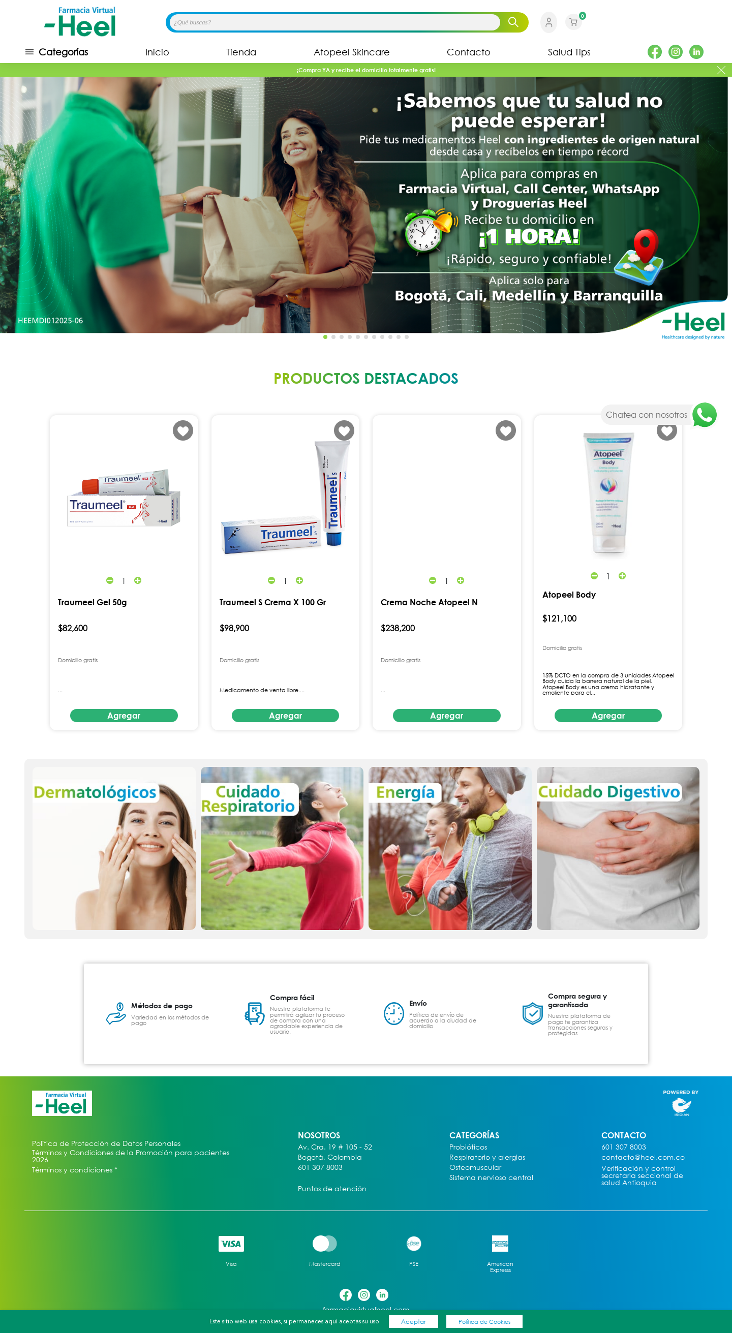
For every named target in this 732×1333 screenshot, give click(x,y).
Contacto (469, 51)
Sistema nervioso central (491, 1178)
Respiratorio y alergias (487, 1157)
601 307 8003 (320, 1167)
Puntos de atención (332, 1189)
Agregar (123, 715)
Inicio (157, 51)
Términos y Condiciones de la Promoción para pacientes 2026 (130, 1156)
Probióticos (468, 1147)
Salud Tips (569, 51)
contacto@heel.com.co (643, 1157)
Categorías (56, 52)
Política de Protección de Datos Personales (106, 1144)
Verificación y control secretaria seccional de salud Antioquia (642, 1176)
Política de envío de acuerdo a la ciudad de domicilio (442, 1020)
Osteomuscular (475, 1167)
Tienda (241, 51)
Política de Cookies (484, 1321)
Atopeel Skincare (352, 51)
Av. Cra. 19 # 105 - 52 (335, 1147)
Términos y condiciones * (74, 1170)
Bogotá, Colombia (330, 1157)
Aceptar (413, 1321)
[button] (719, 208)
